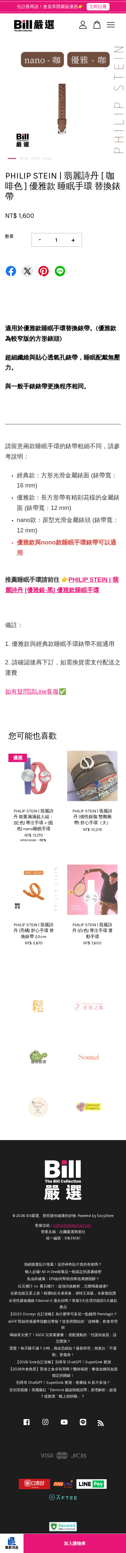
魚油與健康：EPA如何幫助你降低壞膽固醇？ (63, 1279)
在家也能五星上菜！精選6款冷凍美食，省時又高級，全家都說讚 (63, 1293)
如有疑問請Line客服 (32, 691)
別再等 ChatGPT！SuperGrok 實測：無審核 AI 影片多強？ (63, 1382)
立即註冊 (98, 6)
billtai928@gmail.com (72, 1225)
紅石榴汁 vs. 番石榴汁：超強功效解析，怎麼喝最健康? (63, 1286)
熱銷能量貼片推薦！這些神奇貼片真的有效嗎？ (63, 1264)
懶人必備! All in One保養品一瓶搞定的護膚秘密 (63, 1272)
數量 (9, 236)
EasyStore (105, 1216)
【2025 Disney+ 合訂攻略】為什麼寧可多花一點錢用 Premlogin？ (63, 1314)
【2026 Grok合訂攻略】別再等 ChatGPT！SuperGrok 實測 (63, 1362)
